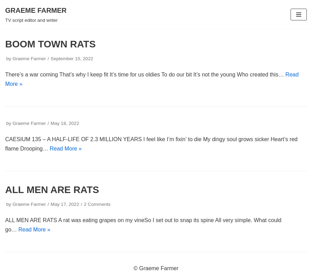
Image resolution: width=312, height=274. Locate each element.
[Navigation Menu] (299, 14)
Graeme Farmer (29, 58)
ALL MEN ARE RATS (52, 189)
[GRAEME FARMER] (36, 14)
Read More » (66, 149)
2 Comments (97, 204)
